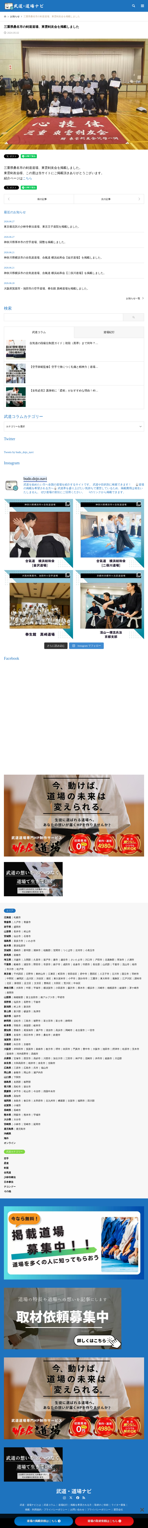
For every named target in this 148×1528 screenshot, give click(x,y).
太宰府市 (38, 1100)
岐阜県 (7, 1025)
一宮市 (91, 1030)
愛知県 (7, 1030)
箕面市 (29, 1049)
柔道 (6, 1163)
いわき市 (30, 941)
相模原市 (112, 988)
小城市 (17, 1105)
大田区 (57, 983)
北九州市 (50, 1100)
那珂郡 (27, 950)
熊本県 (7, 1114)
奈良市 (41, 1063)
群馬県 (7, 955)
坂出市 (27, 1086)
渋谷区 (39, 978)
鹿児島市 (20, 1129)
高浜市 (59, 1030)
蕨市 (55, 959)
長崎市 (17, 1110)
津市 (38, 1035)
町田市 (61, 973)
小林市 (17, 1124)
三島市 (27, 1020)
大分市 (17, 1119)
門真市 (76, 1049)
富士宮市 (48, 1020)
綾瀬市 (122, 988)
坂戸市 (47, 959)
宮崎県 (7, 1124)
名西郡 (17, 1082)
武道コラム (49, 1505)
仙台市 (17, 936)
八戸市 (17, 922)
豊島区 (47, 983)
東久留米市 (59, 978)
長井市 (17, 931)
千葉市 (115, 964)
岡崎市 (68, 1030)
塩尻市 (17, 1002)
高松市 (17, 1086)
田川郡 (91, 1100)
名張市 (17, 1035)
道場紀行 (63, 1505)
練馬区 (20, 978)
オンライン (10, 1143)
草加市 (120, 959)
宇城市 (37, 1114)
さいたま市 (76, 959)
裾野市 (37, 1020)
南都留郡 (18, 997)
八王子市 (104, 973)
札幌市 (17, 917)
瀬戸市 (39, 1030)
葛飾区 (115, 978)
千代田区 (18, 973)
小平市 (71, 978)
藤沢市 (71, 988)
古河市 (78, 950)
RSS (83, 1497)
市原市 (47, 964)
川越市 (17, 959)
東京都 (7, 973)
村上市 (17, 1006)
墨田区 (93, 973)
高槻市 (34, 1053)
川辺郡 (118, 1058)
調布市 (138, 978)
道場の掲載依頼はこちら (43, 1521)
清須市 (49, 1030)
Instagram (64, 1497)
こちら (27, 178)
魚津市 (37, 1011)
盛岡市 (17, 926)
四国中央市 (49, 1091)
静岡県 (7, 1020)
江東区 (51, 973)
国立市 (125, 973)
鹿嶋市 (17, 950)
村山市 (27, 931)
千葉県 (7, 964)
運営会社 (118, 1509)
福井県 (7, 1016)
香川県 (7, 1086)
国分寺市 (83, 978)
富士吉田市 (32, 997)
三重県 (7, 1035)
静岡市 (68, 1020)
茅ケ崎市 (134, 988)
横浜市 (91, 988)
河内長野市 (22, 1053)
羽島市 (17, 1025)
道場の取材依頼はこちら (104, 1521)
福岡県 (7, 1100)
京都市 (27, 1044)
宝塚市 (17, 1058)
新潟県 (7, 1006)
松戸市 (20, 969)
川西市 (47, 1058)
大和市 (19, 988)
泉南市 (39, 1049)
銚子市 (56, 964)
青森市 (27, 922)
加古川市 (58, 1058)
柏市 (134, 964)
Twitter (70, 1497)
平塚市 (37, 988)
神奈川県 (8, 988)
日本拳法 (8, 1182)
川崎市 (101, 988)
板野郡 (27, 1082)
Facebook (77, 1497)
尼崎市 (88, 1058)
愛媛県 (7, 1091)
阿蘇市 (17, 1114)
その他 (7, 1191)
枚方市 (49, 1049)
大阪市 (96, 1049)
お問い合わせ (77, 1509)
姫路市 (108, 1058)
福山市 (44, 1067)
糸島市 (17, 1100)
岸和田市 (18, 1049)
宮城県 (7, 936)
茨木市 (135, 1049)
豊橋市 (17, 1030)
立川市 (115, 973)
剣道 (6, 1168)
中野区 (10, 978)
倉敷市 (17, 1072)
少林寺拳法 (10, 1177)
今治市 (37, 1091)
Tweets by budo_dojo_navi (18, 452)
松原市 (125, 1049)
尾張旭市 (28, 1030)
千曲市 (37, 1002)
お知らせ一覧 (133, 298)
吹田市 (66, 1049)
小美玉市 (90, 950)
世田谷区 (72, 973)
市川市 (10, 969)
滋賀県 (7, 1039)
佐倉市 (76, 964)
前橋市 (17, 955)
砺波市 (27, 1011)
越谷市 (64, 959)
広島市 (27, 1067)
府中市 (83, 973)
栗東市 (17, 1039)
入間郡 (27, 959)
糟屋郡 (61, 1100)
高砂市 (37, 1058)
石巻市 (27, 936)
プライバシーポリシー (99, 1509)
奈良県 (7, 1063)
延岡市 (37, 1124)
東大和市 (105, 978)
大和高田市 (19, 1063)
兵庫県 (7, 1058)
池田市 (106, 1049)
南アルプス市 (48, 997)
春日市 (27, 1100)
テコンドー (10, 1186)
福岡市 (81, 1100)
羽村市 (135, 973)
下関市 (17, 1077)
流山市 (125, 964)
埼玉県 (7, 959)
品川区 (29, 978)
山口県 (7, 1077)
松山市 (27, 1091)
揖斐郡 (27, 1025)
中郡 (28, 988)
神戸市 (78, 1058)
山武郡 (106, 964)
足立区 (27, 983)
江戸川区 (127, 978)
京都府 (7, 1044)
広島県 (7, 1067)
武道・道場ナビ (74, 1491)
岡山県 (7, 1072)
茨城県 (7, 950)
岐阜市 (37, 1025)
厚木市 (81, 988)
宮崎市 (27, 1124)
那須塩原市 (19, 945)
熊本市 (27, 1114)
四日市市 (28, 1035)
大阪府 (7, 1049)
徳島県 (7, 1082)
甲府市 (61, 997)
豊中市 (86, 1049)
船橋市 (17, 964)
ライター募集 (118, 1505)
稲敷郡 (47, 950)
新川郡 (17, 1011)
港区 (48, 978)
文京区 (37, 983)
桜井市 (31, 1063)
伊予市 (17, 1091)
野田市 (37, 964)
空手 (6, 1158)
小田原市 (60, 988)
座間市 (10, 992)
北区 (9, 983)
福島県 (7, 941)
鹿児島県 (8, 1129)
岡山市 (27, 1072)
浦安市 (27, 964)
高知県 (7, 1096)
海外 (6, 1138)
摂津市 (115, 1049)
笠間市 (56, 950)
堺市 (58, 1049)
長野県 (7, 1002)
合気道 (7, 1172)
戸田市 (98, 959)
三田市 (68, 1058)
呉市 (35, 1067)
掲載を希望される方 (81, 1505)
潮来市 (37, 950)
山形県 (7, 931)
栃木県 (7, 945)
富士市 (59, 1020)
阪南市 (10, 1053)
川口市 (88, 959)
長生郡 (96, 964)
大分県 (7, 1119)
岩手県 (7, 926)
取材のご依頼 (101, 1505)
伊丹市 (98, 1058)
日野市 (29, 973)
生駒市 (51, 1063)
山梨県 (7, 997)
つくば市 (67, 950)
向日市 (17, 1044)
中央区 (76, 983)
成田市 (66, 964)
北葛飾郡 (109, 959)
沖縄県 (7, 1133)
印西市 (86, 964)
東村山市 (40, 973)
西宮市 (27, 1058)
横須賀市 (48, 988)
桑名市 (47, 1035)
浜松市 (17, 1020)
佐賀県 (7, 1105)
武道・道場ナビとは (30, 1505)
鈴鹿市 (56, 1035)
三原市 (17, 1067)
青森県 (7, 922)
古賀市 (71, 1100)
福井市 (17, 1016)
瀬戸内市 (38, 1072)
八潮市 (130, 959)
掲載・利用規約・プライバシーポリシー (46, 1509)
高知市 (17, 1096)
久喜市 (37, 959)
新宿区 (17, 983)
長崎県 (7, 1110)
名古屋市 (80, 1030)
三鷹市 (93, 978)
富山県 (7, 1011)
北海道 (7, 917)
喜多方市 (18, 941)
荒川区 (67, 983)
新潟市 (27, 1006)
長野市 (27, 1002)
